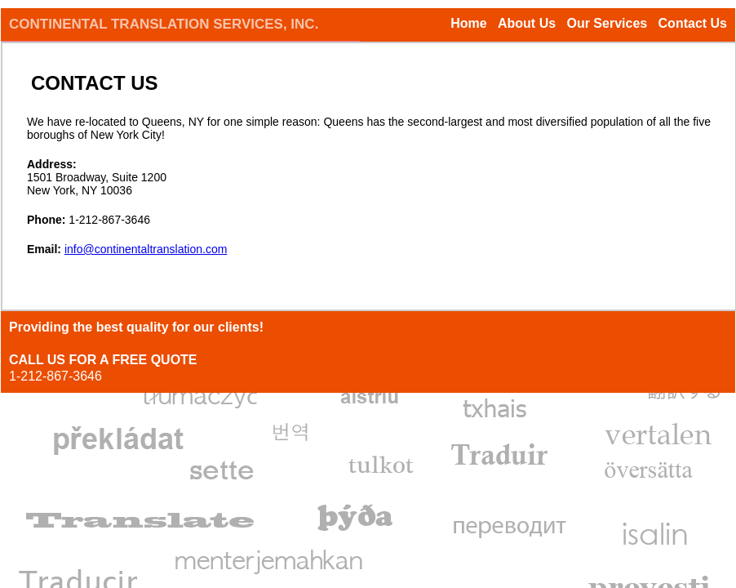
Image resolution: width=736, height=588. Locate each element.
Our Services (606, 23)
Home (468, 23)
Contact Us (692, 23)
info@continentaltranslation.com (145, 249)
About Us (527, 23)
